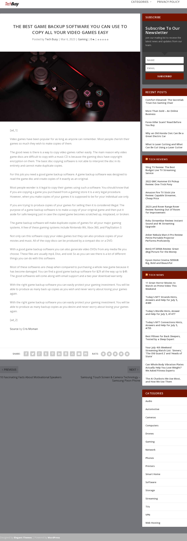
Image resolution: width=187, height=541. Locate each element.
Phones (149, 457)
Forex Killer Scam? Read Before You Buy (163, 123)
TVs (147, 506)
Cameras (150, 417)
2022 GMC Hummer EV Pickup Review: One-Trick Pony (162, 182)
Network (150, 449)
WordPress (54, 537)
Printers (150, 465)
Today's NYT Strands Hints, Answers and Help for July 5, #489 (161, 299)
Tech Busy (51, 39)
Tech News (156, 274)
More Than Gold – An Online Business (161, 112)
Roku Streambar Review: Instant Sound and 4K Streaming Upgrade (164, 223)
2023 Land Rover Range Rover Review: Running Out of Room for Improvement (162, 209)
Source (14, 328)
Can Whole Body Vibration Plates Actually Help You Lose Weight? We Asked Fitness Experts (164, 367)
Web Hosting (152, 522)
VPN (147, 514)
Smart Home (152, 473)
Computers (151, 425)
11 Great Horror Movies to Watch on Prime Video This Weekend (161, 285)
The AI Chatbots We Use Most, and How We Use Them (163, 380)
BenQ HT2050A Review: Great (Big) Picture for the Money (162, 250)
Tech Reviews (158, 158)
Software (150, 481)
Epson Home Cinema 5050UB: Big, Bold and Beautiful (162, 261)
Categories (139, 6)
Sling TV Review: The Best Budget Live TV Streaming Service (160, 169)
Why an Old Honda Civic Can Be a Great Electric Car (164, 134)
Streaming (151, 498)
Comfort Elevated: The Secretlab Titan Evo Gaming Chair (164, 101)
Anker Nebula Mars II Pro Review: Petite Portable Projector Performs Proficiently (164, 237)
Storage (150, 490)
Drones (149, 433)
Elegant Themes (23, 537)
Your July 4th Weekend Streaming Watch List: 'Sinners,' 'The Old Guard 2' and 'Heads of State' (163, 352)
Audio (148, 400)
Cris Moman (30, 328)
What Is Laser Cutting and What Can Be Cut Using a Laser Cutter (164, 145)
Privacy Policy (168, 6)
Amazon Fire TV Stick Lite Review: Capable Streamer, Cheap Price (160, 195)
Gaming (83, 39)
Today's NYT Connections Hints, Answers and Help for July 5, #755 (164, 324)
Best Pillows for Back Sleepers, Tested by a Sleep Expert (162, 337)
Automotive (152, 408)
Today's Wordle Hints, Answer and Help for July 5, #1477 (162, 312)
